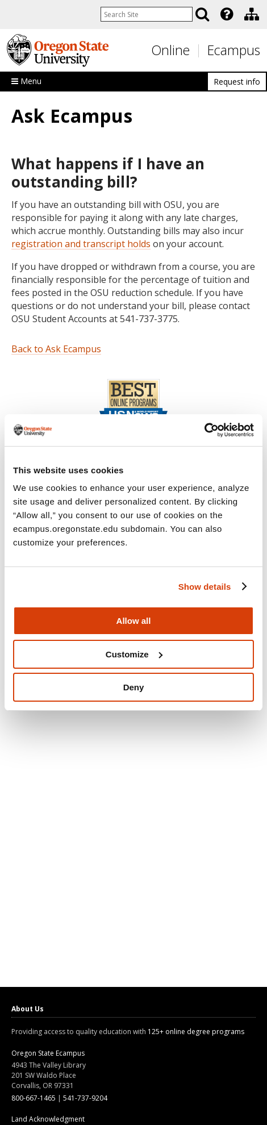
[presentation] (226, 14)
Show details (204, 586)
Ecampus (233, 50)
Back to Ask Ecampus (56, 349)
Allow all (133, 621)
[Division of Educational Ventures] (251, 14)
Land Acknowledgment (48, 1119)
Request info (237, 81)
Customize (134, 654)
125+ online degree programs (196, 1031)
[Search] (202, 14)
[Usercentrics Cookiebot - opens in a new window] (204, 430)
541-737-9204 (85, 1098)
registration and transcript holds (81, 244)
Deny (133, 687)
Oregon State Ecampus (48, 1053)
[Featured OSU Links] (226, 14)
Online (170, 50)
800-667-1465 (33, 1098)
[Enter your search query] (147, 14)
